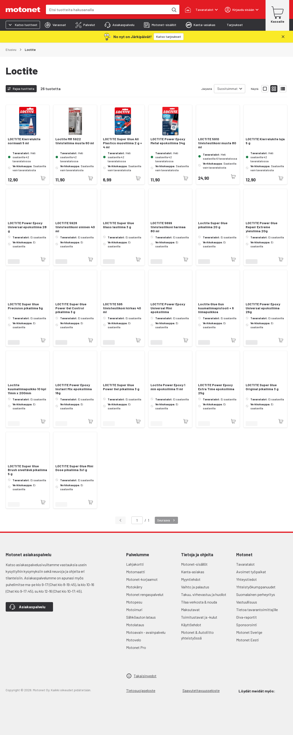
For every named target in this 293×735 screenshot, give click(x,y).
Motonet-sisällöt (194, 564)
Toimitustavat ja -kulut (199, 617)
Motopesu (134, 602)
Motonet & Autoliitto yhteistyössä (197, 635)
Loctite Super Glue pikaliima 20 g (212, 225)
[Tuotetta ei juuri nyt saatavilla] (43, 178)
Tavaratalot (245, 564)
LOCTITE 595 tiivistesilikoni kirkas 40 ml (122, 308)
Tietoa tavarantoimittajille (257, 609)
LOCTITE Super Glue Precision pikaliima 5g (25, 306)
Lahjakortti (135, 564)
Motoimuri (134, 609)
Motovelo (133, 640)
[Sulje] (283, 36)
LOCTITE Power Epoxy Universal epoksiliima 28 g (27, 227)
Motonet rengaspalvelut (145, 594)
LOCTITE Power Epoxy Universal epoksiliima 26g (263, 308)
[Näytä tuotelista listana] (282, 88)
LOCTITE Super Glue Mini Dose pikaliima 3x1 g (74, 468)
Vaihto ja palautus (195, 587)
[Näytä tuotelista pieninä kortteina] (273, 88)
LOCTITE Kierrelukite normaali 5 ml (24, 141)
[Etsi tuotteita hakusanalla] (173, 9)
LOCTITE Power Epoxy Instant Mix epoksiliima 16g (73, 389)
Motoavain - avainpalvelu (145, 632)
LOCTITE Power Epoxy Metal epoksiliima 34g (168, 141)
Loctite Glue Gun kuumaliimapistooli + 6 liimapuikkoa (216, 308)
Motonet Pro (136, 647)
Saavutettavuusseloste (201, 690)
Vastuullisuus (246, 602)
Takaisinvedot (145, 676)
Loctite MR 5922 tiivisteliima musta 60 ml (74, 141)
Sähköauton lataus (141, 617)
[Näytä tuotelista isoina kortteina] (264, 88)
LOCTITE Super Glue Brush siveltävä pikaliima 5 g (27, 470)
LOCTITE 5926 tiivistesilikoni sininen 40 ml (75, 227)
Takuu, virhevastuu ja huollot (203, 594)
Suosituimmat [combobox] (227, 89)
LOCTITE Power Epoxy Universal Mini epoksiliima (168, 308)
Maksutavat (190, 609)
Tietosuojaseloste (140, 690)
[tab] (55, 25)
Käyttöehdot (191, 624)
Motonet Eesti (247, 640)
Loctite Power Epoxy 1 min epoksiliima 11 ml (168, 387)
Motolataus (135, 624)
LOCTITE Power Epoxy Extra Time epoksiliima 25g (216, 389)
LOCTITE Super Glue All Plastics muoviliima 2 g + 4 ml (122, 143)
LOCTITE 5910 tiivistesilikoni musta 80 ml (217, 143)
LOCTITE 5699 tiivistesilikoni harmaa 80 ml (168, 227)
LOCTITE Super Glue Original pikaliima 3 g (262, 387)
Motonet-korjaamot (142, 579)
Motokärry (134, 587)
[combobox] (107, 9)
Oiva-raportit (246, 617)
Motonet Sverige (249, 632)
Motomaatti (135, 571)
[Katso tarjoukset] (169, 36)
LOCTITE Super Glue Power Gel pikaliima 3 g (121, 387)
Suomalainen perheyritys (255, 594)
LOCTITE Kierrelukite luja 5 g (265, 141)
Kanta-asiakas (192, 571)
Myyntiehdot (190, 579)
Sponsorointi (246, 624)
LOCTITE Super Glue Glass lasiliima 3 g (118, 225)
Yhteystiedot (246, 579)
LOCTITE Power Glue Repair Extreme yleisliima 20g (261, 227)
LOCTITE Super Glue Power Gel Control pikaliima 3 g (70, 308)
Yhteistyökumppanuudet (255, 587)
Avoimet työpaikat (251, 571)
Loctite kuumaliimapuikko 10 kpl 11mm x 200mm (27, 389)
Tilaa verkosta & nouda (199, 602)
